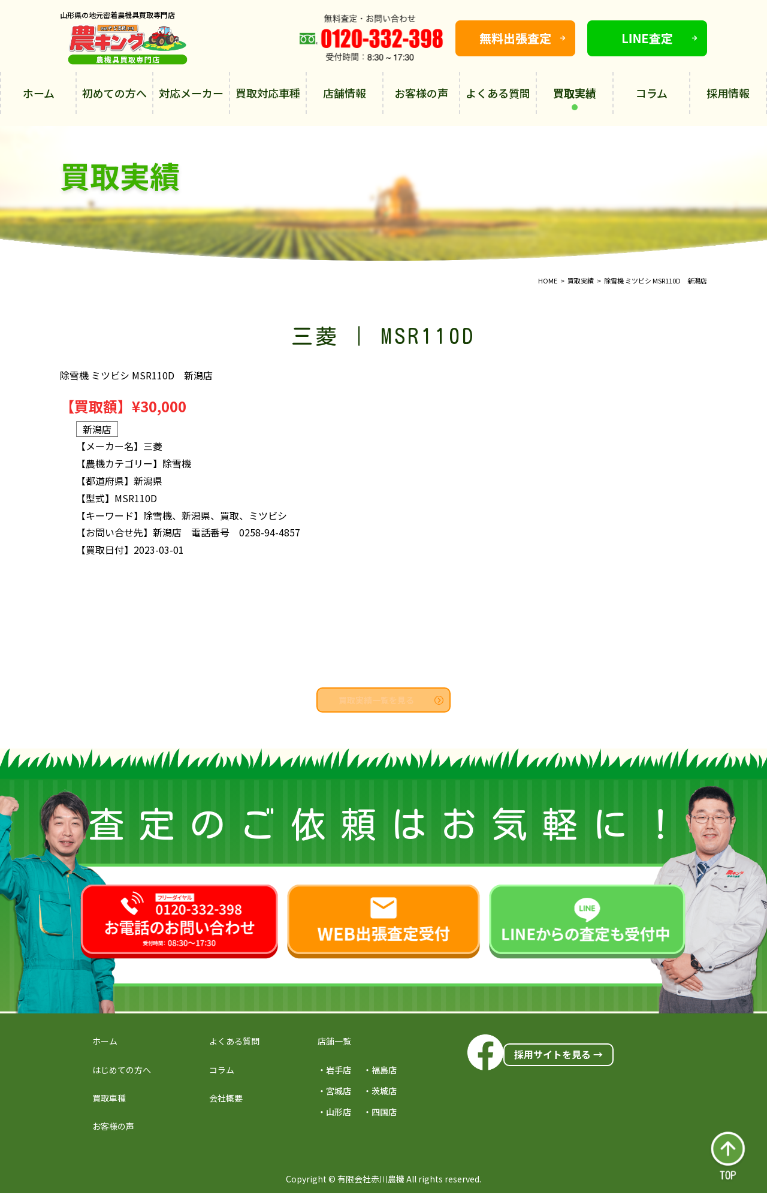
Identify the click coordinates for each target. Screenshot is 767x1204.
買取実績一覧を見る (391, 700)
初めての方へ (114, 93)
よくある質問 (498, 93)
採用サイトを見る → (558, 1054)
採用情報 (728, 93)
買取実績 (574, 97)
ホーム (39, 93)
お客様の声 (421, 93)
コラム (652, 93)
